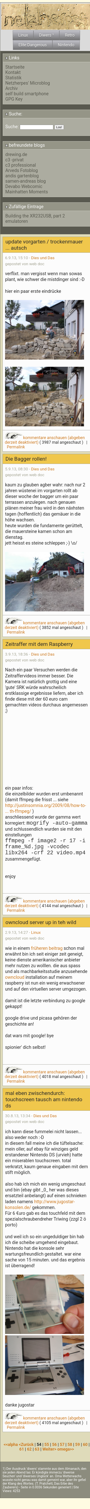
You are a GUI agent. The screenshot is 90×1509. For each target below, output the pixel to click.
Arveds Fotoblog (21, 170)
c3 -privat (14, 160)
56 (54, 1444)
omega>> (65, 1449)
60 (85, 1444)
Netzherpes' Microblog (27, 83)
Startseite (14, 67)
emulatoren (16, 221)
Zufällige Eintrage (24, 206)
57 (62, 1444)
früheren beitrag (47, 948)
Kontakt (13, 72)
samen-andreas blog (25, 181)
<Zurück (27, 1444)
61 (21, 1449)
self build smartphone (27, 93)
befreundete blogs (25, 145)
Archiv (11, 88)
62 (29, 1449)
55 (46, 1444)
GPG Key (14, 99)
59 (77, 1444)
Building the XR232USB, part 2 (35, 216)
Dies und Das (42, 257)
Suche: (13, 114)
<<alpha (11, 1444)
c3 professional (20, 165)
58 (69, 1444)
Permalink (16, 447)
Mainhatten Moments (26, 192)
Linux (36, 932)
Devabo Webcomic (23, 186)
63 (37, 1449)
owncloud (14, 977)
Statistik (13, 77)
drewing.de (16, 154)
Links (12, 58)
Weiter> (49, 1449)
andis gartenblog (22, 176)
